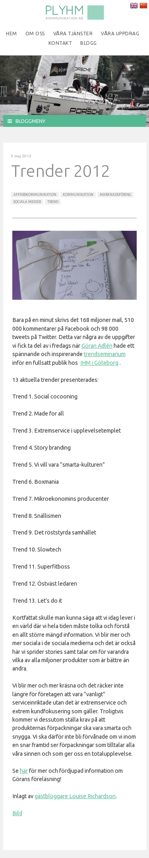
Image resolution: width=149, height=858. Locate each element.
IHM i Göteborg (99, 363)
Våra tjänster (73, 33)
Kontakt (60, 43)
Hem (11, 33)
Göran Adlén (96, 346)
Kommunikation (78, 195)
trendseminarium (105, 354)
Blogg (88, 43)
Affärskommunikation (35, 195)
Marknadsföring (115, 195)
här (24, 771)
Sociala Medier (27, 202)
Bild (17, 813)
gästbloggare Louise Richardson (75, 796)
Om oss (35, 33)
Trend (52, 202)
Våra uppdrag (120, 33)
